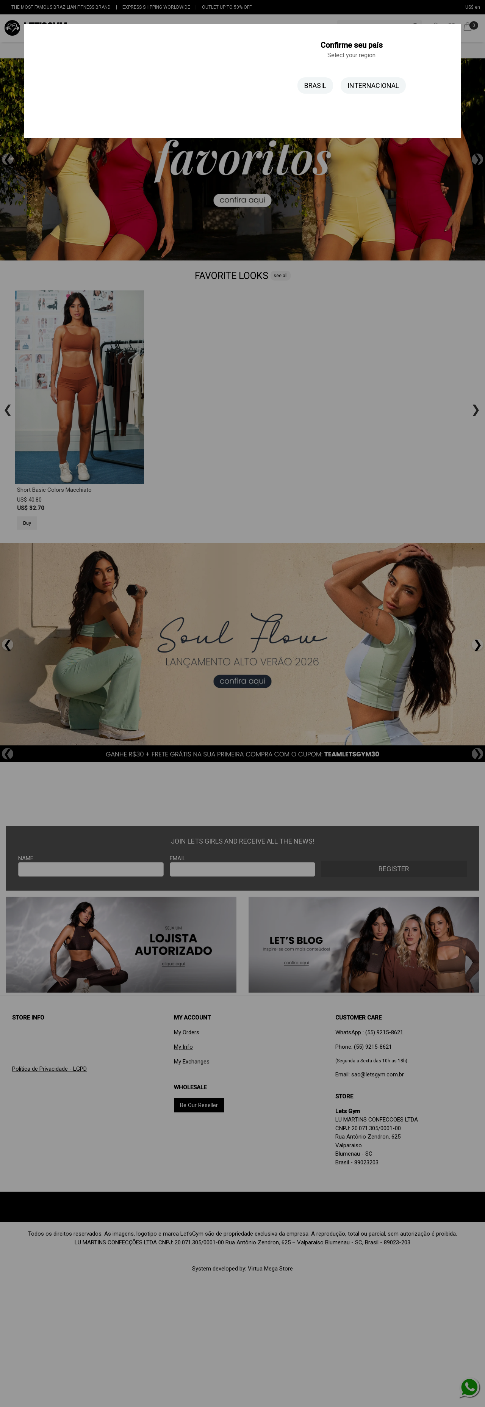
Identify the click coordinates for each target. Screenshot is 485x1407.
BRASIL (315, 85)
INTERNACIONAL (373, 85)
